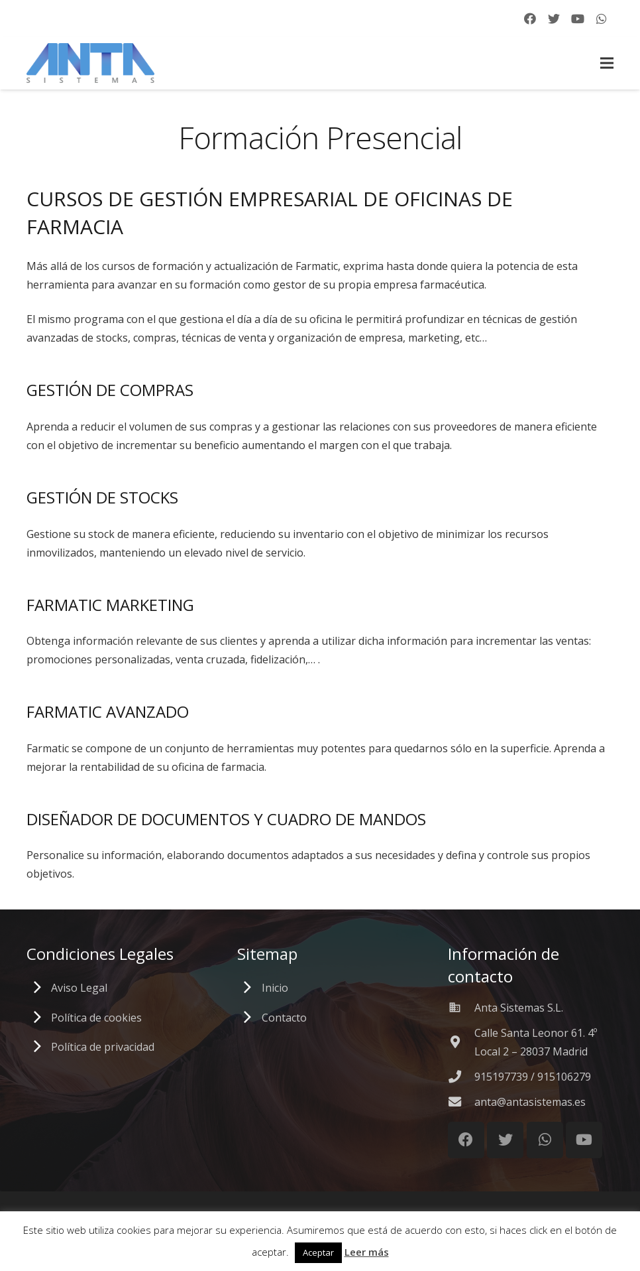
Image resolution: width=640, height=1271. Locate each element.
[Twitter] (554, 19)
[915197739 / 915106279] (461, 1076)
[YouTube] (578, 19)
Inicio (275, 987)
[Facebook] (530, 19)
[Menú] (607, 63)
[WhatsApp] (601, 19)
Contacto (284, 1017)
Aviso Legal (79, 987)
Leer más (367, 1251)
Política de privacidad (102, 1046)
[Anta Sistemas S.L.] (461, 1007)
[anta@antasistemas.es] (461, 1101)
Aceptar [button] (318, 1252)
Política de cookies (96, 1017)
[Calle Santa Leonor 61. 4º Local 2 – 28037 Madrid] (461, 1042)
